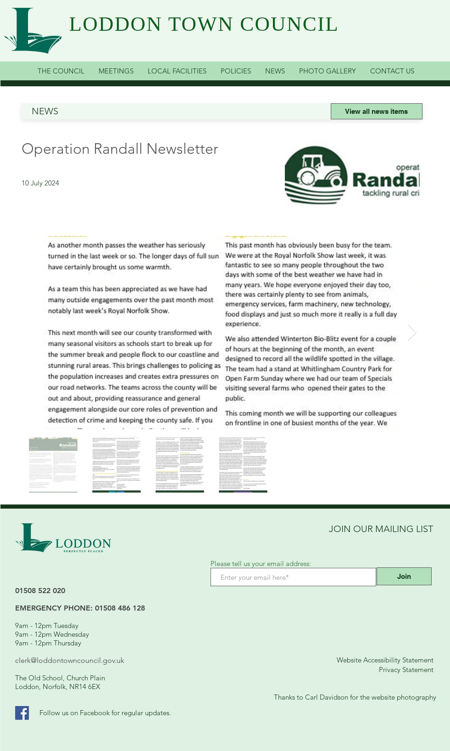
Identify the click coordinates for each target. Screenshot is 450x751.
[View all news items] (376, 111)
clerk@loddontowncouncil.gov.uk (69, 660)
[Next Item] (412, 333)
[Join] (404, 576)
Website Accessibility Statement (385, 660)
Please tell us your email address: (261, 563)
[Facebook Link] (22, 713)
